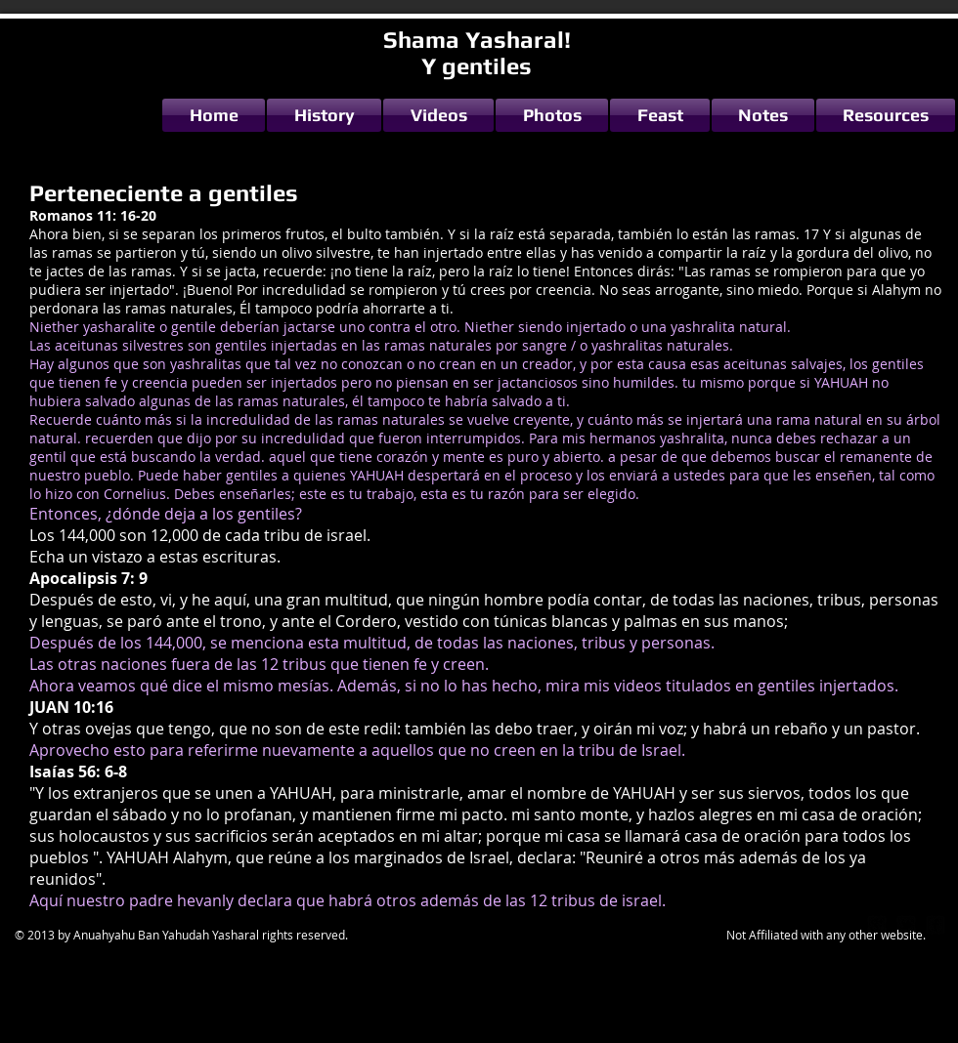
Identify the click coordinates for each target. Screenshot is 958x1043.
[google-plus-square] (877, 925)
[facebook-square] (935, 925)
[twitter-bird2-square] (906, 925)
